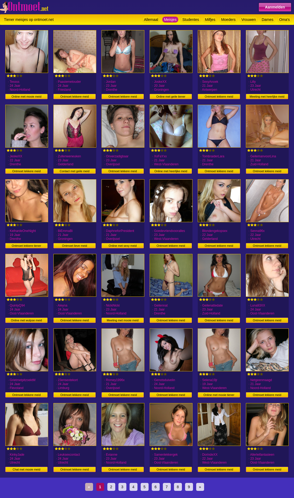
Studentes (190, 19)
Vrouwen (248, 19)
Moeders (228, 19)
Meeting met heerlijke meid (267, 96)
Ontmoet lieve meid (74, 245)
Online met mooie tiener (219, 394)
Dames (267, 19)
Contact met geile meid (75, 171)
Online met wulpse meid (26, 320)
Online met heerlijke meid (170, 171)
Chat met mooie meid (26, 469)
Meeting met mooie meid (123, 320)
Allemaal (151, 19)
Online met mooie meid (26, 96)
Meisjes (170, 19)
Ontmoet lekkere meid (74, 96)
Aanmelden (275, 7)
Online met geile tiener (170, 96)
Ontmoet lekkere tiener (26, 245)
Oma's (284, 19)
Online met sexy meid (123, 245)
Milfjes (210, 19)
